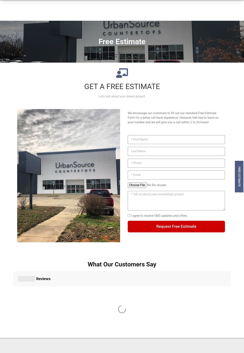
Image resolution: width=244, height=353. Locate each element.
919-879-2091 (180, 12)
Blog (149, 14)
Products (60, 14)
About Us (109, 14)
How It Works (86, 14)
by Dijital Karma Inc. (178, 342)
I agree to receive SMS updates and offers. (159, 216)
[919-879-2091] (167, 14)
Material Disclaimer (123, 342)
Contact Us (131, 14)
